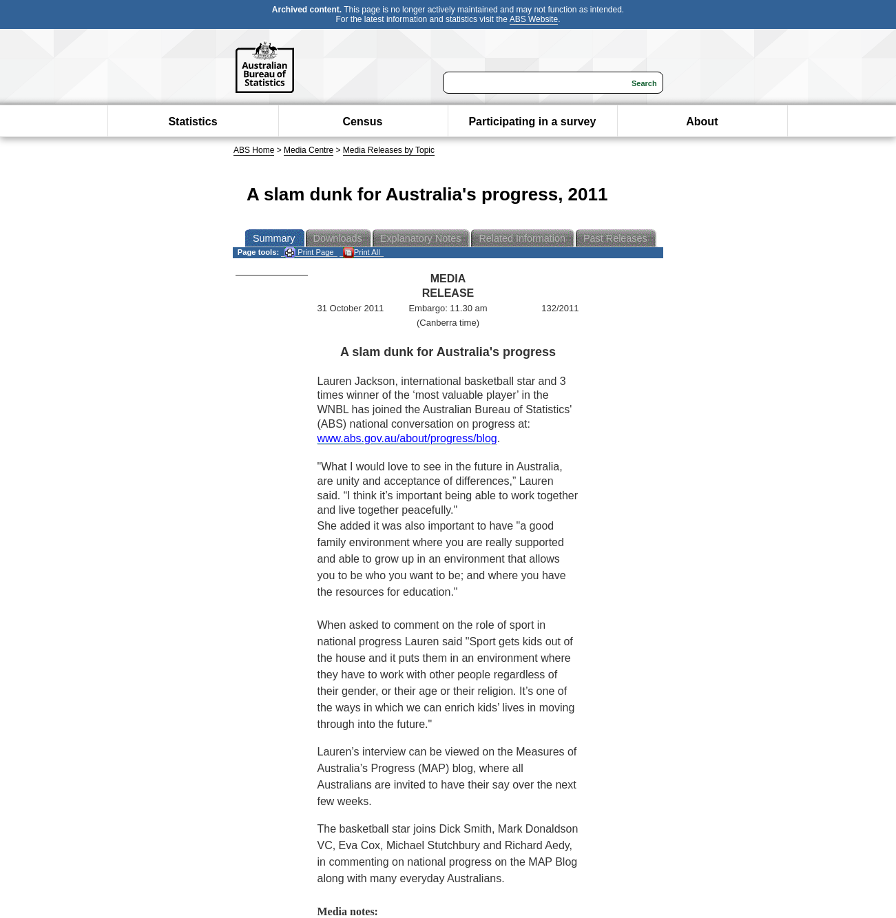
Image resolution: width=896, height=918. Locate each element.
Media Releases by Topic (389, 150)
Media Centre (308, 150)
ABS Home (253, 150)
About (702, 121)
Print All (361, 252)
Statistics (192, 121)
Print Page (308, 252)
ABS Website (534, 19)
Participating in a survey (532, 121)
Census (363, 121)
